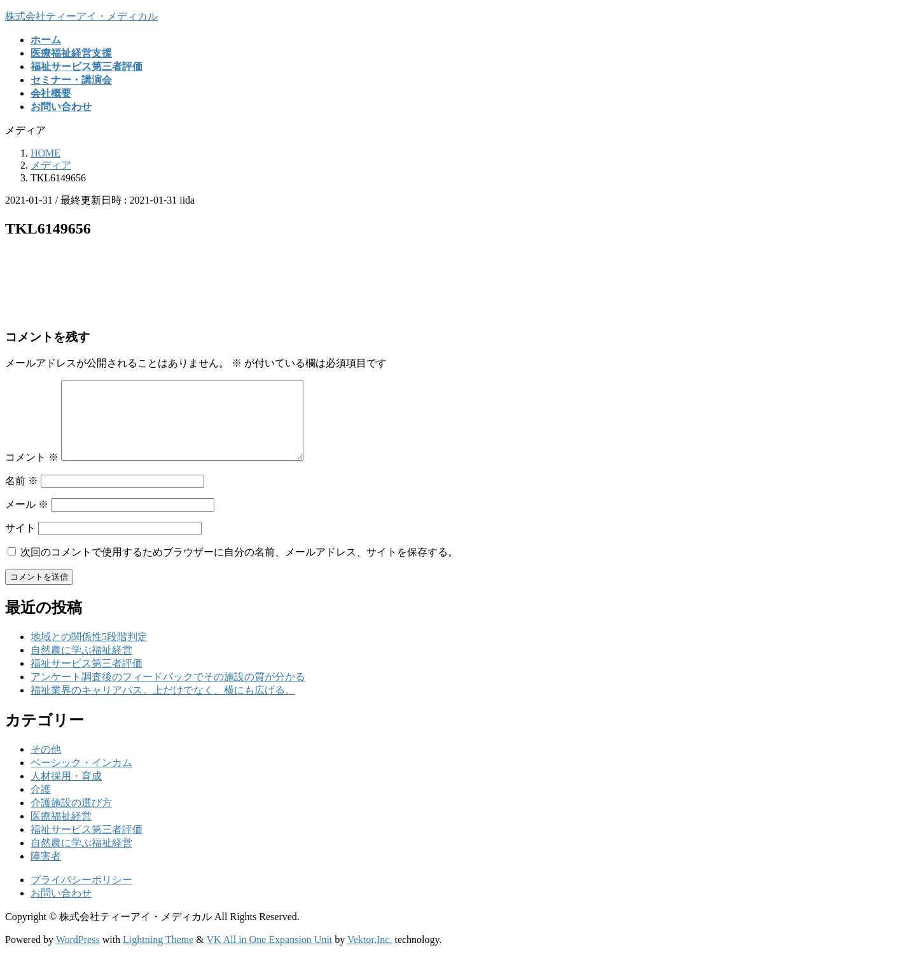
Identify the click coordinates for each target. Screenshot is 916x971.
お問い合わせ (61, 908)
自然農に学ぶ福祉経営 (81, 665)
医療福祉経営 (61, 831)
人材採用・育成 (66, 791)
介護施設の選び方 (71, 818)
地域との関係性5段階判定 (89, 651)
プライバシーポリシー (81, 895)
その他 (46, 764)
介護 (41, 804)
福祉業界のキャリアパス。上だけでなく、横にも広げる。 (163, 705)
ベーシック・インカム (81, 777)
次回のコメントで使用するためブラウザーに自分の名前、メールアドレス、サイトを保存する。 (239, 567)
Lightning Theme (158, 954)
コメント (32, 472)
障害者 (46, 871)
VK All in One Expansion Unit (270, 954)
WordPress (78, 954)
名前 (21, 496)
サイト (20, 543)
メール (26, 519)
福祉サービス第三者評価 (86, 678)
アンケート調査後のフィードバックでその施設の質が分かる (168, 692)
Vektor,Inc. (369, 954)
